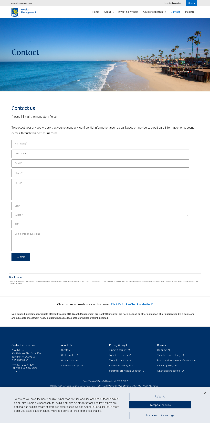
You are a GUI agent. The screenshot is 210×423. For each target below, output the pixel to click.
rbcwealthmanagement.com (21, 3)
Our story (66, 350)
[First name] (100, 144)
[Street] (100, 189)
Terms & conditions (119, 360)
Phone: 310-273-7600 (22, 364)
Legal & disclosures (118, 355)
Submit (21, 256)
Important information (173, 3)
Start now (162, 350)
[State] (100, 215)
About (109, 11)
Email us (15, 371)
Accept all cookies (160, 405)
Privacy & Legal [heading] (118, 345)
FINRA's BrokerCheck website (130, 304)
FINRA (145, 386)
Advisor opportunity (154, 11)
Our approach (68, 360)
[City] (100, 206)
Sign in (191, 3)
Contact (175, 11)
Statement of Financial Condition (125, 370)
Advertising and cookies (169, 370)
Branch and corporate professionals (175, 360)
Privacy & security (118, 350)
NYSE (134, 386)
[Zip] (100, 224)
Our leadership (68, 355)
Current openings (165, 365)
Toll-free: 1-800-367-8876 (24, 367)
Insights (189, 11)
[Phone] (100, 173)
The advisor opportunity (169, 355)
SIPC (155, 386)
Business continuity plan (121, 365)
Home (95, 11)
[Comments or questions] (100, 240)
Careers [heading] (161, 345)
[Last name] (100, 154)
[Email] (100, 163)
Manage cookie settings (160, 415)
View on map (18, 359)
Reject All (160, 396)
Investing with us (128, 11)
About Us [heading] (66, 345)
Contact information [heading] (23, 345)
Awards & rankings (70, 365)
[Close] (204, 393)
